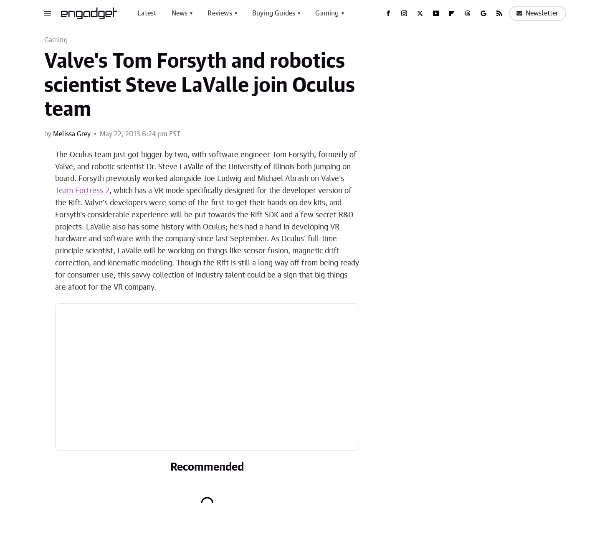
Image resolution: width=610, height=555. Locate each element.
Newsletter (537, 13)
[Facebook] (388, 13)
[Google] (483, 13)
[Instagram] (404, 13)
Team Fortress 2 (82, 191)
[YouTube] (436, 13)
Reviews (220, 13)
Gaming (327, 13)
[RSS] (499, 13)
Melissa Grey (72, 134)
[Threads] (467, 13)
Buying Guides (274, 13)
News (180, 13)
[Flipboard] (451, 13)
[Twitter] (420, 13)
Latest (146, 13)
